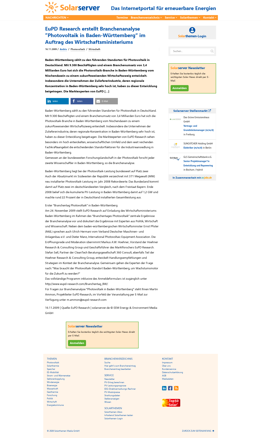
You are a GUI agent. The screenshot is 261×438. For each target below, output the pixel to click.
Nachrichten (55, 18)
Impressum (167, 362)
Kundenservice (169, 369)
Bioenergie (52, 385)
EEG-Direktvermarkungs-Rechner (120, 388)
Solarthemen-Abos (113, 412)
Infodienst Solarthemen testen (118, 415)
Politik (50, 398)
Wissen (107, 402)
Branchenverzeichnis (145, 18)
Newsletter (109, 379)
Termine (122, 18)
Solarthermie (53, 365)
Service (170, 18)
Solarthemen (189, 18)
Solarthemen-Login (113, 418)
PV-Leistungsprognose (115, 385)
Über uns (166, 365)
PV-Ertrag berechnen (114, 382)
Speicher (51, 369)
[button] (57, 101)
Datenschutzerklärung (172, 372)
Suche (107, 362)
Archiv (63, 49)
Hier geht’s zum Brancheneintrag (120, 365)
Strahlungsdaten (112, 395)
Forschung (52, 395)
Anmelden (77, 343)
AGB (164, 375)
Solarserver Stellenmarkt (192, 111)
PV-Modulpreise (112, 392)
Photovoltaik (78, 49)
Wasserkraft (52, 388)
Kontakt (208, 18)
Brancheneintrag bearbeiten (117, 369)
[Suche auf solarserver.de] (212, 51)
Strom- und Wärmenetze (58, 375)
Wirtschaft (94, 49)
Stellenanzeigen (111, 398)
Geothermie (52, 392)
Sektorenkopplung (56, 378)
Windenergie (53, 382)
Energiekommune (55, 405)
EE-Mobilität (53, 372)
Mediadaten (168, 378)
